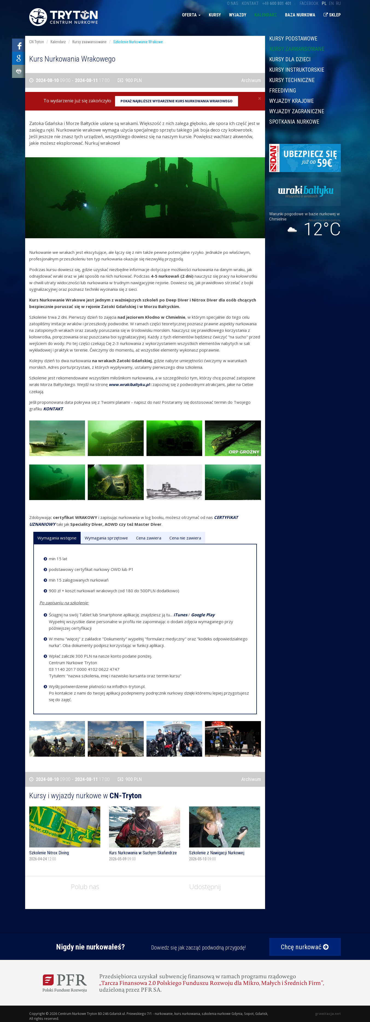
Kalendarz (265, 15)
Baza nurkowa (300, 15)
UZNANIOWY (42, 524)
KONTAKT (53, 408)
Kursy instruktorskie (296, 69)
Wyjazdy (237, 15)
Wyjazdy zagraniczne (296, 111)
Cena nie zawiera (185, 538)
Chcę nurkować (305, 947)
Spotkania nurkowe (294, 121)
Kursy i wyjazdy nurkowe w (85, 795)
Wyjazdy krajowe (291, 101)
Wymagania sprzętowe (106, 538)
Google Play (203, 614)
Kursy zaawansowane (296, 49)
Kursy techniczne (292, 80)
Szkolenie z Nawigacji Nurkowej (216, 852)
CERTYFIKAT (226, 517)
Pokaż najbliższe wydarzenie (177, 101)
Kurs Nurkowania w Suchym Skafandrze (143, 852)
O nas (232, 3)
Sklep (332, 15)
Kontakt (250, 3)
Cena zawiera (148, 538)
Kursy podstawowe (293, 39)
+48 (277, 3)
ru (338, 3)
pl (324, 3)
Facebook (308, 3)
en (331, 3)
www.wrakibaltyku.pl (129, 384)
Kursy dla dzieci (289, 59)
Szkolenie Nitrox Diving (49, 852)
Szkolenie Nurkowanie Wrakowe (138, 42)
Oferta (191, 15)
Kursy (215, 15)
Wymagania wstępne (57, 538)
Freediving (282, 90)
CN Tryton (36, 42)
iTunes (180, 614)
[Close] (259, 98)
